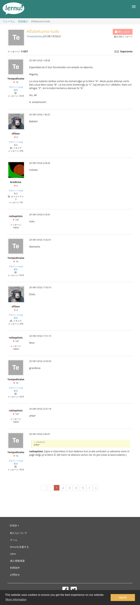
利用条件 (15, 567)
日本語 (14, 525)
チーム (13, 540)
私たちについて (18, 533)
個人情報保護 (17, 560)
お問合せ (15, 574)
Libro (13, 553)
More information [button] (16, 599)
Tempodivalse (34, 36)
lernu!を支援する (19, 546)
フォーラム (9, 21)
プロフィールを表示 (16, 88)
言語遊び (23, 21)
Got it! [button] (122, 597)
